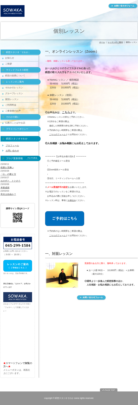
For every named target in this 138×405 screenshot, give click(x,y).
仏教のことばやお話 (15, 122)
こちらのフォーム (57, 134)
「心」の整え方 (8, 174)
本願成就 (5, 187)
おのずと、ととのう (11, 181)
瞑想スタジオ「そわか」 (18, 52)
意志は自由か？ (8, 194)
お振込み (72, 200)
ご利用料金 (10, 105)
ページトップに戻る (108, 389)
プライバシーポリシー (17, 129)
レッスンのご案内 (115, 42)
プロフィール (12, 145)
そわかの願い (12, 117)
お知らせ (9, 58)
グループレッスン (14, 93)
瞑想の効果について (15, 75)
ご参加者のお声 (13, 110)
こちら (66, 112)
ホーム (102, 42)
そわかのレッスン (14, 87)
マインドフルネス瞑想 (17, 70)
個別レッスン (12, 99)
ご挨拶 (8, 63)
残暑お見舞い (7, 167)
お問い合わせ (12, 150)
